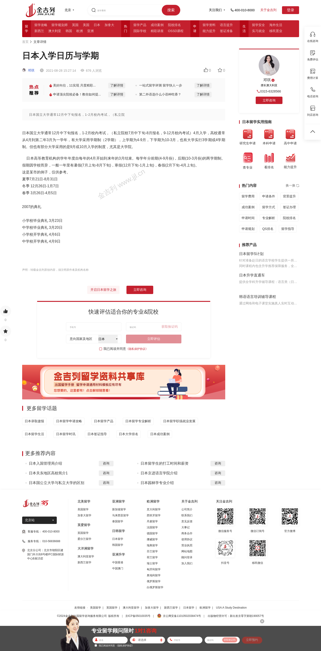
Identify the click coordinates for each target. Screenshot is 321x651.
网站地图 (186, 551)
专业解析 (268, 218)
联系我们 (186, 515)
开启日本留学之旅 (103, 289)
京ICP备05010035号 (137, 616)
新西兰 (39, 31)
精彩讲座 (157, 31)
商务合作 (186, 533)
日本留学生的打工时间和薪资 (165, 463)
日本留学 (117, 539)
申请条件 (268, 196)
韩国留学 (117, 545)
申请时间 (248, 218)
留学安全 (258, 25)
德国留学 (152, 533)
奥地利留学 (154, 575)
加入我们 (186, 563)
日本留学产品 (103, 421)
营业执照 (186, 545)
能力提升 (209, 31)
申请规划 (248, 229)
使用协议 (186, 539)
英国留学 (83, 533)
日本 (97, 25)
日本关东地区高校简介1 (48, 473)
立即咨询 (139, 289)
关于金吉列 (268, 10)
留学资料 (209, 25)
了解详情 (116, 85)
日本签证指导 (97, 434)
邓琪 (28, 70)
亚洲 (90, 31)
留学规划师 (59, 25)
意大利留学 (154, 509)
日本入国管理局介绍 (45, 463)
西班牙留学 (154, 515)
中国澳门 (117, 568)
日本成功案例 (160, 434)
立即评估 (153, 339)
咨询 (106, 463)
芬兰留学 (152, 551)
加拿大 (109, 25)
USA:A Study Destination (231, 607)
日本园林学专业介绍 (157, 483)
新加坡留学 (119, 509)
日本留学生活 (34, 434)
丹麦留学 (152, 521)
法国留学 (152, 527)
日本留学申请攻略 (69, 421)
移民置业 (275, 31)
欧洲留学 (205, 607)
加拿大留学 (84, 515)
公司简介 (186, 509)
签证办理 (289, 207)
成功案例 (157, 25)
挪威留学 (152, 539)
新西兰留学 (84, 562)
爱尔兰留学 (84, 539)
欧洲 (79, 31)
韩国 (69, 31)
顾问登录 (186, 557)
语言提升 (226, 25)
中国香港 (117, 562)
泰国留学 (117, 521)
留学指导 (287, 229)
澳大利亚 (54, 31)
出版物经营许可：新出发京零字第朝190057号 (236, 616)
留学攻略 (40, 25)
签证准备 (226, 31)
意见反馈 (186, 521)
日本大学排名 (128, 434)
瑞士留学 (152, 563)
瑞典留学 (152, 545)
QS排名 (267, 229)
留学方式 (268, 207)
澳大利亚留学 (86, 556)
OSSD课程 (176, 31)
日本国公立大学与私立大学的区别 (56, 483)
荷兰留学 (152, 557)
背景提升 (289, 196)
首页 (25, 42)
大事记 (185, 527)
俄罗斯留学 (154, 581)
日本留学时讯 (65, 434)
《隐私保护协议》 (137, 349)
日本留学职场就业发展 (179, 421)
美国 (86, 25)
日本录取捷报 (34, 421)
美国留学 (83, 509)
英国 (75, 25)
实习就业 (258, 31)
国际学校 (139, 31)
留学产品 (139, 25)
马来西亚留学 (120, 515)
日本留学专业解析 (138, 421)
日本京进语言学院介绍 (159, 473)
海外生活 (275, 25)
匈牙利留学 (154, 569)
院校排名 (174, 25)
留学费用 (248, 196)
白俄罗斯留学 (155, 587)
